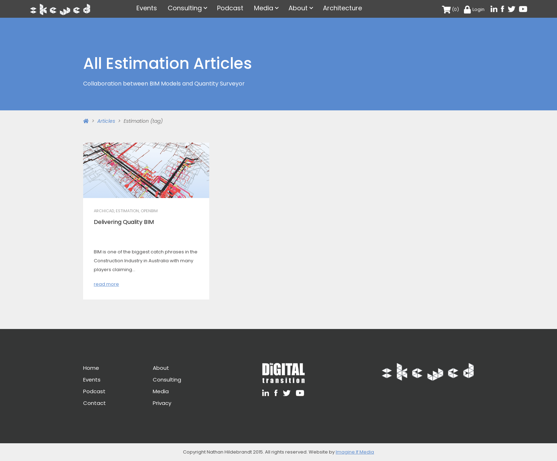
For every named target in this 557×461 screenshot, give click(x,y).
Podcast (230, 8)
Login (474, 9)
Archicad (104, 211)
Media (263, 8)
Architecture (342, 8)
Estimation (127, 211)
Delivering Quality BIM (124, 222)
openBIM (149, 211)
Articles (106, 121)
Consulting (185, 8)
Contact (94, 403)
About (298, 8)
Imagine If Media (355, 452)
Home (91, 368)
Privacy (162, 403)
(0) (450, 9)
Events (146, 8)
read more (106, 284)
